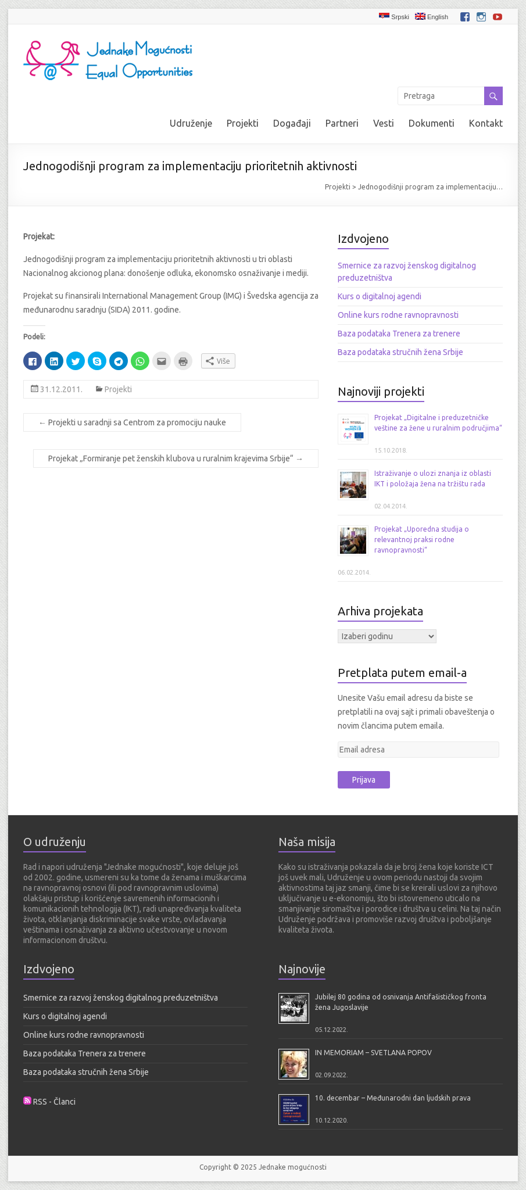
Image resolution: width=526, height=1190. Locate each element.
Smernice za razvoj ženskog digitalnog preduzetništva (120, 997)
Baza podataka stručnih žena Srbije (400, 352)
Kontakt (486, 123)
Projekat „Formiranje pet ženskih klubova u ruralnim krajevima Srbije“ (175, 458)
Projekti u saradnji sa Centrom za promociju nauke (132, 422)
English (431, 16)
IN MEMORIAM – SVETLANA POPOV (373, 1052)
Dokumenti (432, 123)
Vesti (383, 123)
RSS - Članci (54, 1101)
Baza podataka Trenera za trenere (399, 333)
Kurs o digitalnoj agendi (379, 296)
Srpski (394, 16)
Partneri (342, 123)
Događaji (292, 123)
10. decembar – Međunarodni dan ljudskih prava (393, 1098)
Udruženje (191, 123)
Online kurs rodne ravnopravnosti (398, 315)
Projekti (243, 123)
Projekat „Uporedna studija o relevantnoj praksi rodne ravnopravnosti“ (421, 539)
